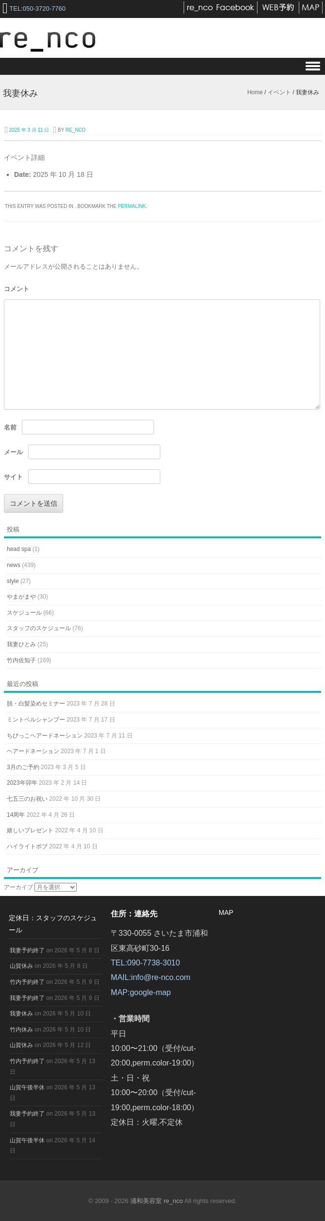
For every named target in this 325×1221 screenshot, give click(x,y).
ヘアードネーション (33, 751)
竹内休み (21, 1029)
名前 (10, 427)
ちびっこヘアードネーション (45, 735)
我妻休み (21, 1013)
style (13, 581)
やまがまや (21, 596)
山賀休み (21, 966)
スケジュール (24, 612)
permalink (132, 206)
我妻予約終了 (27, 950)
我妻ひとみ (21, 644)
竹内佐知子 (21, 660)
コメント (16, 288)
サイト (13, 477)
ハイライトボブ (27, 846)
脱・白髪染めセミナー (36, 703)
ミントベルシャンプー (36, 719)
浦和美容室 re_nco (157, 1200)
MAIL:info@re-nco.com (150, 977)
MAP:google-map (141, 992)
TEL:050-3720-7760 (37, 8)
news (13, 565)
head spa (19, 549)
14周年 (16, 814)
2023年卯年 (22, 782)
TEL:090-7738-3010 (145, 963)
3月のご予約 (23, 767)
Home (255, 92)
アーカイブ (18, 887)
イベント (279, 92)
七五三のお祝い (27, 798)
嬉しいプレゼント (30, 830)
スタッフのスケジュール (39, 628)
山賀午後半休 (27, 1087)
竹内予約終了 (27, 982)
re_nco (76, 130)
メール (13, 452)
